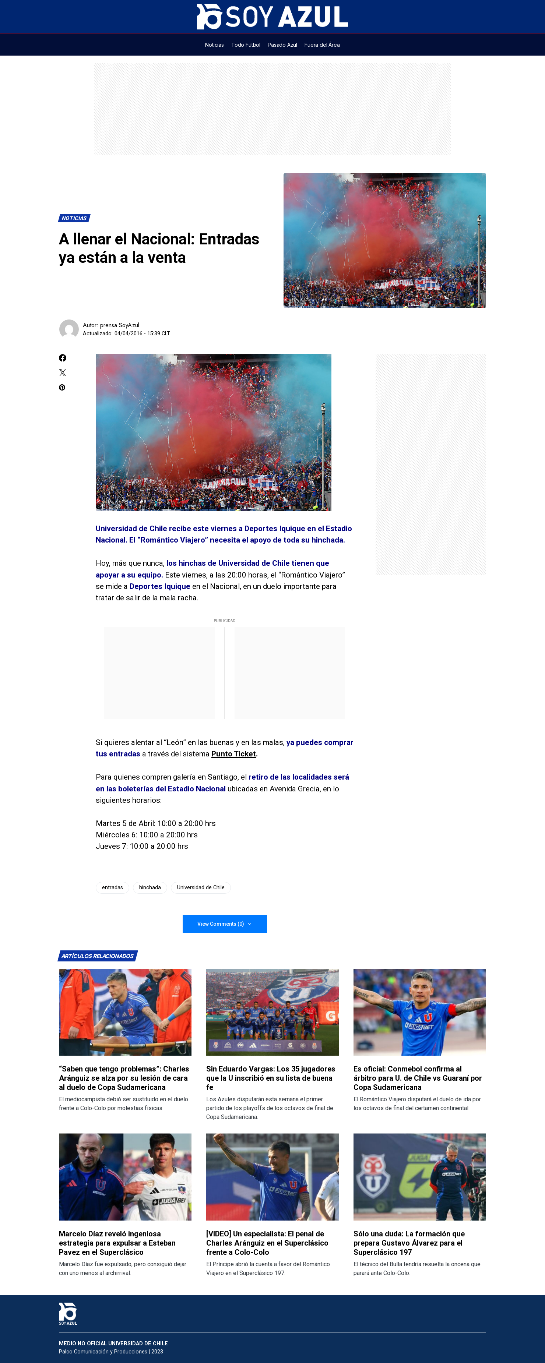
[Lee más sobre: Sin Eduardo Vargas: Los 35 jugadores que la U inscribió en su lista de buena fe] (272, 1012)
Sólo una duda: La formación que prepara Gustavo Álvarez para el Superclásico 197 (409, 1243)
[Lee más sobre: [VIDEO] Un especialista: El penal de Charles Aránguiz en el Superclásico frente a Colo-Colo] (272, 1177)
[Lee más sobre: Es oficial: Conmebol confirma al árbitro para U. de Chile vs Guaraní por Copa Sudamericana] (420, 1012)
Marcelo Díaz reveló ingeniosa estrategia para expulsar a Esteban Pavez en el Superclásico (117, 1243)
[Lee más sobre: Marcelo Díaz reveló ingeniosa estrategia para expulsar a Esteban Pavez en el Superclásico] (125, 1177)
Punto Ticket (233, 753)
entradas (112, 887)
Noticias (74, 218)
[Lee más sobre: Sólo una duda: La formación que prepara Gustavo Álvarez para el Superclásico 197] (420, 1177)
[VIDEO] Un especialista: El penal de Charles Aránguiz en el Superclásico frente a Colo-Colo (267, 1243)
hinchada (150, 887)
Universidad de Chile (201, 887)
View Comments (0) (220, 924)
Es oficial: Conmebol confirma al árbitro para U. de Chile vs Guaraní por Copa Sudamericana (418, 1078)
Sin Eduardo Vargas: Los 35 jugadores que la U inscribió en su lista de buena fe (270, 1078)
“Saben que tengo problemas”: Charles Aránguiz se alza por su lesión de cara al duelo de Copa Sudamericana (124, 1078)
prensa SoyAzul (119, 325)
